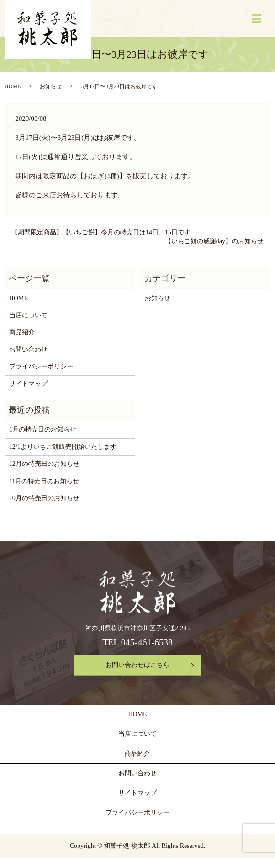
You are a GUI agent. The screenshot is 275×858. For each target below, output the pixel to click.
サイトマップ (28, 383)
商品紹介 (22, 332)
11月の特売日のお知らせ (44, 481)
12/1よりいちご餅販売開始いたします (62, 446)
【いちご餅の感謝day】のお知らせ (214, 241)
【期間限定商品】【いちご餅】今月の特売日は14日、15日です (100, 232)
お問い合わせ (28, 349)
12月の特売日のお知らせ (44, 463)
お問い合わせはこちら (137, 665)
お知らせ (51, 86)
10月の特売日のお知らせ (44, 498)
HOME (13, 86)
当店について (28, 315)
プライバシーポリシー (41, 366)
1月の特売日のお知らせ (42, 429)
